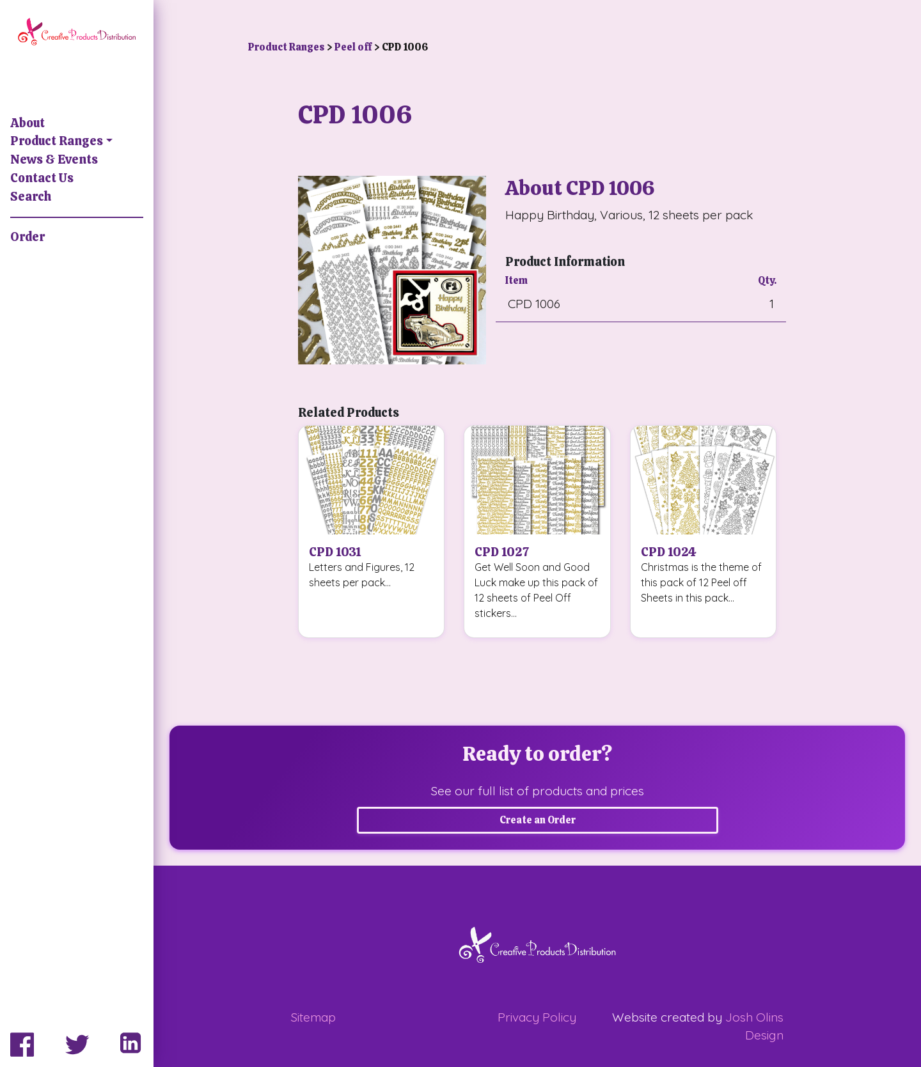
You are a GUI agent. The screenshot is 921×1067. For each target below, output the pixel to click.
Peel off (354, 47)
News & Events (54, 159)
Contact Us (42, 178)
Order (27, 237)
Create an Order (538, 820)
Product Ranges (56, 141)
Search (30, 197)
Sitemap (313, 1017)
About (27, 123)
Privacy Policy (537, 1017)
